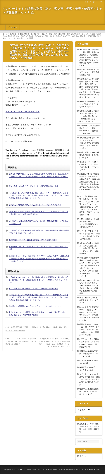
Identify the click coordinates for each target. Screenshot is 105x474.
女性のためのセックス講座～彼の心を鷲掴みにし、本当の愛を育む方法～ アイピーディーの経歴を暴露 (89, 248)
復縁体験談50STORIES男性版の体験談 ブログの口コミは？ (33, 240)
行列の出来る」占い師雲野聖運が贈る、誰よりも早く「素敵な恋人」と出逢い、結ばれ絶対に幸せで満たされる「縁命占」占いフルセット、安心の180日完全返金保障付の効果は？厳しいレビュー (39, 195)
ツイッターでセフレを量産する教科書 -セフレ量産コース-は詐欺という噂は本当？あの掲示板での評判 (89, 379)
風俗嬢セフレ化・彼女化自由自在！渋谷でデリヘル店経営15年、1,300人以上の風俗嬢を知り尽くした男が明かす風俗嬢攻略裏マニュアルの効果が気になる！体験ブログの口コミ (39, 258)
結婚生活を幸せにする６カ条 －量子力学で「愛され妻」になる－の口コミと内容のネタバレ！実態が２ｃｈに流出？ (89, 329)
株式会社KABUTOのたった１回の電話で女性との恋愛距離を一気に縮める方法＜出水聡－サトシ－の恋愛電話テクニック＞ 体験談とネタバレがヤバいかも (38, 176)
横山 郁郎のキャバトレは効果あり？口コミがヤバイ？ (89, 300)
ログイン (82, 456)
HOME (14, 27)
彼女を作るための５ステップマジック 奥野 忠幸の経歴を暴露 (33, 186)
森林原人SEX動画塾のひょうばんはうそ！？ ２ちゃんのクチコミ (35, 205)
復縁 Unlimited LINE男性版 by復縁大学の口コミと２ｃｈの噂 (89, 353)
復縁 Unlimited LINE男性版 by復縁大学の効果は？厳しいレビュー (89, 391)
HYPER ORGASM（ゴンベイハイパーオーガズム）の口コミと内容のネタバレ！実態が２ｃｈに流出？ (21, 341)
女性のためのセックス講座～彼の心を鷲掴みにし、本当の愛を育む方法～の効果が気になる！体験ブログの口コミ (89, 116)
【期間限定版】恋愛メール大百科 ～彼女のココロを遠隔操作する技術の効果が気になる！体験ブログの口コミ (89, 143)
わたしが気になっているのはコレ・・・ (22, 111)
